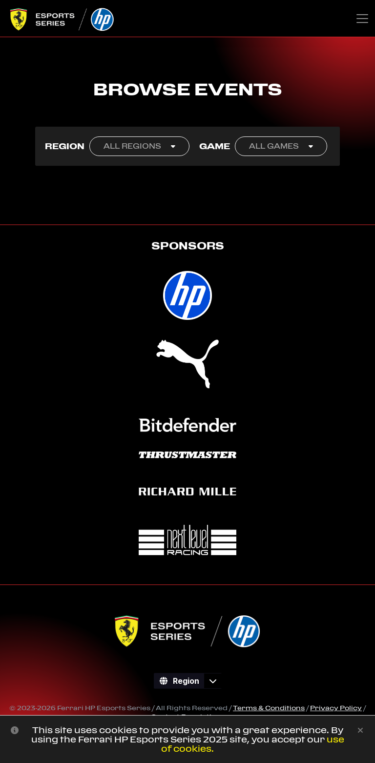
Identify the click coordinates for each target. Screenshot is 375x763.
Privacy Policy (336, 707)
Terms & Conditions (269, 707)
